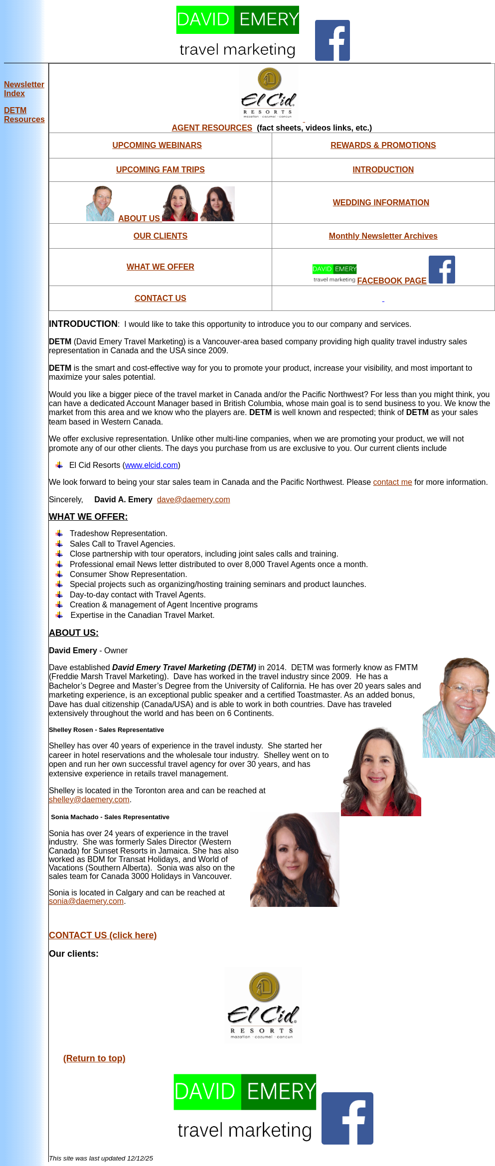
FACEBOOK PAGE (392, 281)
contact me (392, 482)
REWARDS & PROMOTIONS (383, 145)
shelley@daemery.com (89, 799)
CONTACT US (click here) (103, 935)
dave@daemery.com (193, 499)
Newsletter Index (24, 89)
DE (24, 115)
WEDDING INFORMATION (381, 202)
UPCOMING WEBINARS (157, 145)
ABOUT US (158, 218)
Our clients (72, 954)
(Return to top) (94, 1058)
